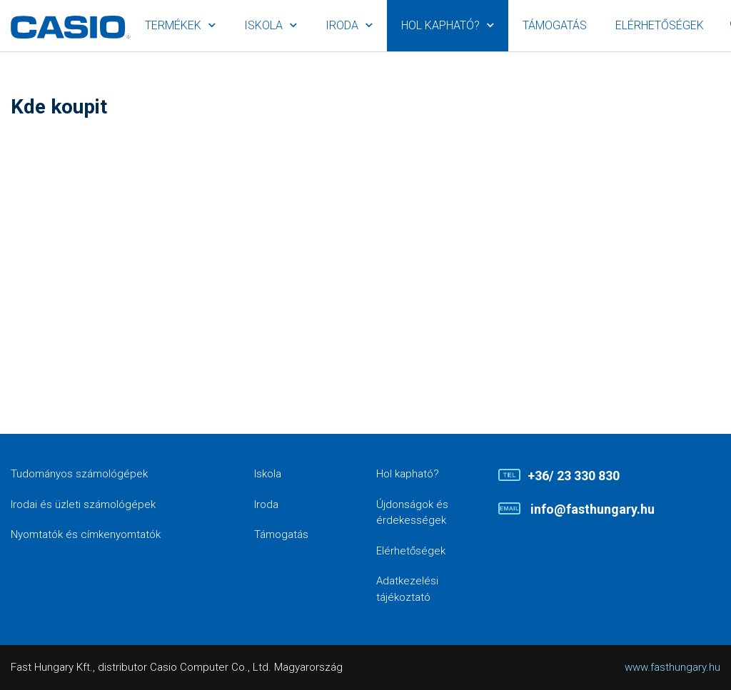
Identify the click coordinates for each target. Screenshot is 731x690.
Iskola (263, 25)
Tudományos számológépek (79, 473)
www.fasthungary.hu (672, 667)
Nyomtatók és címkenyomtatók (86, 534)
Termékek (173, 25)
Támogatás (555, 25)
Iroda (342, 25)
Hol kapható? (440, 25)
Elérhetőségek (659, 25)
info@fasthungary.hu (591, 509)
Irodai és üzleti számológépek (83, 504)
